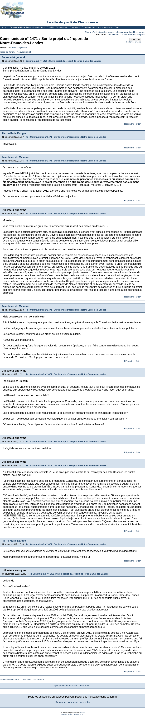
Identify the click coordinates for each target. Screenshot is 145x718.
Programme (75, 27)
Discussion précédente (33, 679)
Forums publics (17, 27)
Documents (97, 27)
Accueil (5, 27)
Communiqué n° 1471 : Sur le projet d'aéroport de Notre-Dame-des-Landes (63, 61)
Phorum (82, 713)
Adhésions (108, 27)
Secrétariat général (18, 48)
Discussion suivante (9, 679)
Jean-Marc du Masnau (15, 157)
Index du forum (7, 52)
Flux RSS (84, 685)
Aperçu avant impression (66, 685)
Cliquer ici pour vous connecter (72, 702)
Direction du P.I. (79, 714)
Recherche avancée (133, 42)
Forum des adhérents (35, 27)
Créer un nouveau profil (133, 34)
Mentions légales (66, 714)
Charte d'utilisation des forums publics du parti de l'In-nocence (115, 32)
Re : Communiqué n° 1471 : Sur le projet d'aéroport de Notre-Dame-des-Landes (65, 137)
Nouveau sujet (24, 52)
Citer (138, 124)
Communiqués (62, 27)
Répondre (129, 124)
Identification (114, 34)
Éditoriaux (86, 27)
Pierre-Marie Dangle (14, 133)
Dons (117, 27)
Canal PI (50, 27)
